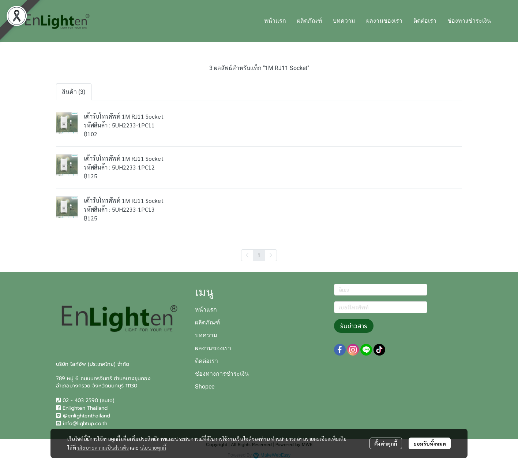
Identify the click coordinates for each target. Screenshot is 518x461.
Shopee (204, 386)
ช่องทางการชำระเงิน (222, 373)
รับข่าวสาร (353, 326)
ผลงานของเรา (213, 348)
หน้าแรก (206, 309)
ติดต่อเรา (206, 360)
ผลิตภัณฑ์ (207, 322)
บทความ (206, 335)
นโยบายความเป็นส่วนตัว (103, 447)
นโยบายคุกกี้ (153, 447)
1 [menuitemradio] (259, 255)
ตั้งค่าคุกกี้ (385, 443)
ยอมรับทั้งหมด (429, 443)
